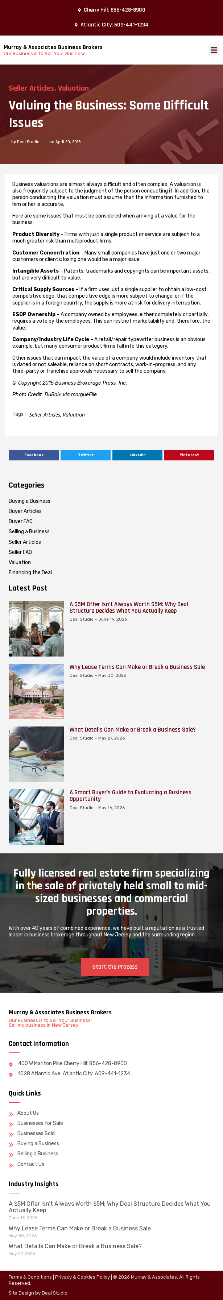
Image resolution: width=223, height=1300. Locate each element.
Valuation (73, 88)
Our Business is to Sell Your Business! (45, 53)
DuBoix (53, 395)
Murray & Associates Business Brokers (53, 47)
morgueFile (84, 395)
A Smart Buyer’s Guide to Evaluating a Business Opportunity (130, 1036)
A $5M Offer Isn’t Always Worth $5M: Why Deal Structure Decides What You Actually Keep (129, 848)
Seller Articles (31, 88)
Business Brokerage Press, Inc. (91, 383)
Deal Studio (54, 1293)
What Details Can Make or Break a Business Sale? (133, 970)
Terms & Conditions (30, 1277)
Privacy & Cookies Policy (82, 1277)
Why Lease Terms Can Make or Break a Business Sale (137, 907)
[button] (213, 50)
